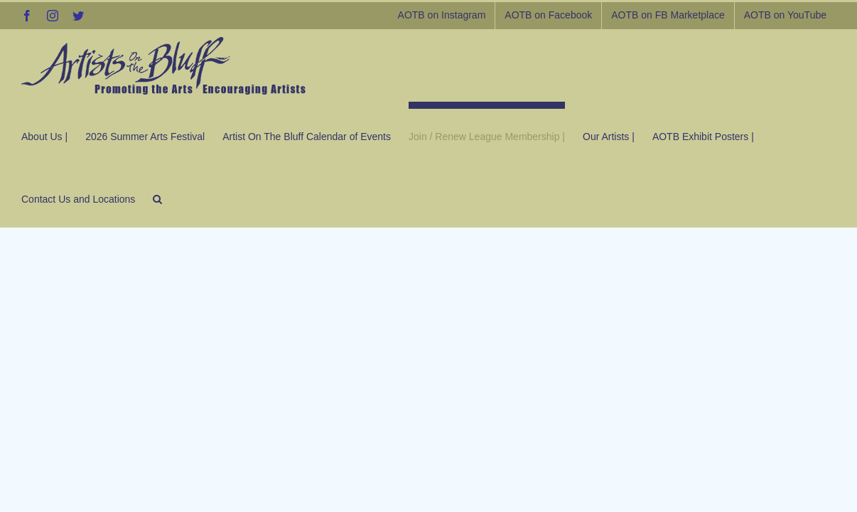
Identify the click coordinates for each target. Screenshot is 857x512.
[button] (26, 195)
